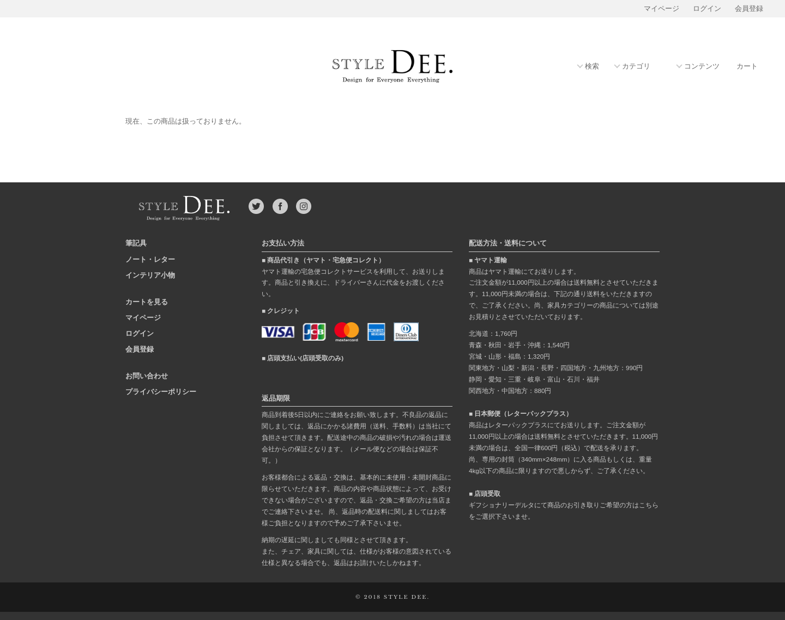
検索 (592, 66)
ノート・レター (150, 259)
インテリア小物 (150, 275)
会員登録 (749, 9)
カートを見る (146, 302)
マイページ (661, 9)
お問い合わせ (146, 376)
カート (747, 66)
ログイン (707, 9)
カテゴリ (636, 66)
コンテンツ (702, 66)
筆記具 (136, 243)
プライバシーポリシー (160, 392)
